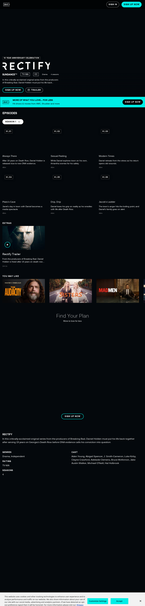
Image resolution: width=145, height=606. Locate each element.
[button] (13, 90)
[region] (72, 48)
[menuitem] (6, 4)
